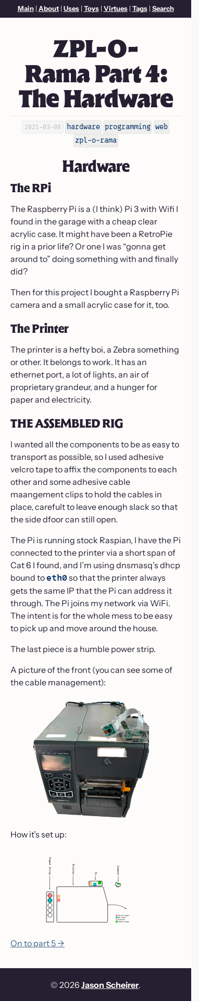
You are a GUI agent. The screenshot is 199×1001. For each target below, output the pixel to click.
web (161, 126)
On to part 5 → (37, 943)
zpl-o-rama (96, 140)
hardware (83, 126)
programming (128, 126)
